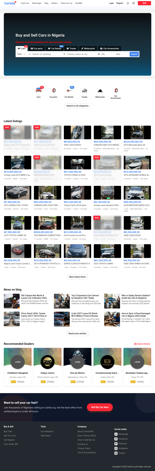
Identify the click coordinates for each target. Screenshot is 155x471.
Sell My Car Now (100, 407)
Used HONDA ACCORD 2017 (106, 235)
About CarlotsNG (85, 431)
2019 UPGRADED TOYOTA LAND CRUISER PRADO (47, 263)
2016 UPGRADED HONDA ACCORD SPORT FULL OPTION (137, 175)
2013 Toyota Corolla (102, 175)
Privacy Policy (84, 448)
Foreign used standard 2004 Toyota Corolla (107, 205)
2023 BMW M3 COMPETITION (47, 235)
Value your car (66, 3)
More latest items (77, 277)
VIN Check (45, 435)
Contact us (83, 444)
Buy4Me (79, 3)
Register (119, 3)
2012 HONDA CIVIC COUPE (16, 205)
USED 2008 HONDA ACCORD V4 (137, 263)
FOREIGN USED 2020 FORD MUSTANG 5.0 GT (47, 205)
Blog (46, 3)
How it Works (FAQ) (87, 435)
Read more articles (77, 333)
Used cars (25, 3)
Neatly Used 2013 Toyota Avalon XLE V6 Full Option (17, 145)
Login (111, 3)
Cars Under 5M (11, 444)
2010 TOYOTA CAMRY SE (15, 235)
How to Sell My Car (86, 440)
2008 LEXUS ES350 (132, 235)
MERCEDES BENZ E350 (44, 175)
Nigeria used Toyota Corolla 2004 (17, 263)
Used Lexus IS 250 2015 (44, 145)
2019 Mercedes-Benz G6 (134, 145)
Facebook (121, 439)
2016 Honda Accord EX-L (75, 235)
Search (134, 54)
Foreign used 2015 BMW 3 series (17, 175)
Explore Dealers (142, 344)
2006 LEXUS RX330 (72, 145)
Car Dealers (9, 440)
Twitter (119, 453)
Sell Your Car (10, 435)
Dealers (54, 3)
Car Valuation (47, 431)
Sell (144, 3)
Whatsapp (121, 434)
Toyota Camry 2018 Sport (75, 205)
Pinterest (120, 443)
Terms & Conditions (87, 452)
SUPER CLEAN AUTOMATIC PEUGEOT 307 (77, 263)
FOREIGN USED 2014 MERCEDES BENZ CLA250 (107, 145)
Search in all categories (77, 106)
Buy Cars (8, 431)
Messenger (36, 3)
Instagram (121, 448)
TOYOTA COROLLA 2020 (74, 175)
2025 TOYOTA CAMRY (103, 263)
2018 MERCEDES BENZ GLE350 (137, 205)
